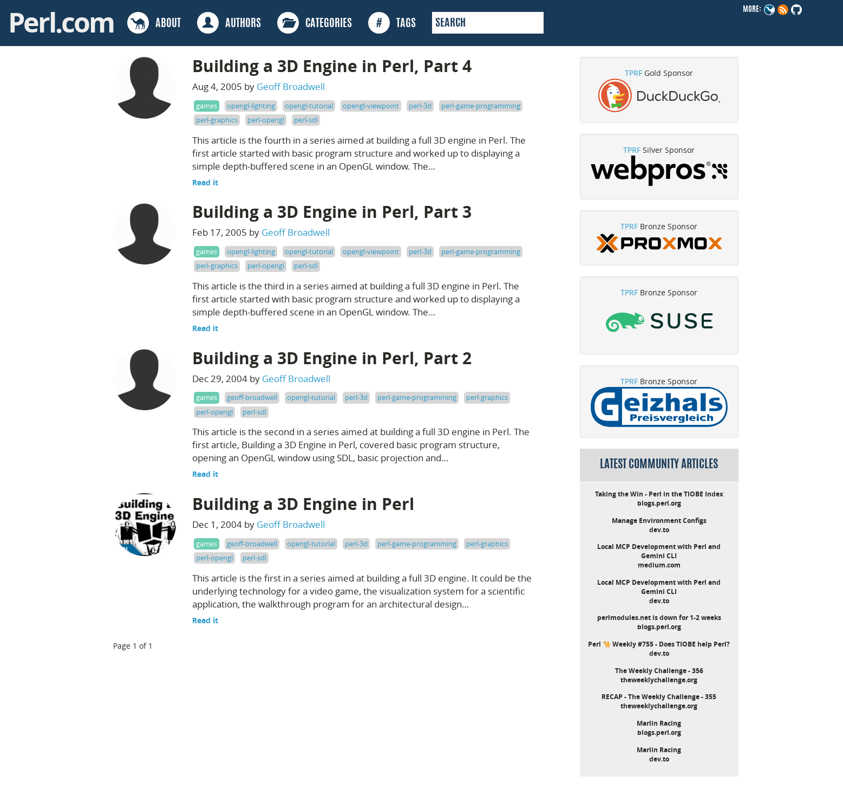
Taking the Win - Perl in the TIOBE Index (659, 494)
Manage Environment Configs (659, 520)
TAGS (392, 23)
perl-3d (420, 106)
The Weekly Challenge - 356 (659, 670)
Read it (205, 182)
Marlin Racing (659, 723)
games (206, 106)
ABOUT (154, 23)
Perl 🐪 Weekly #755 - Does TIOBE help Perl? (659, 644)
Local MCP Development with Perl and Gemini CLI (659, 551)
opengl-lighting (251, 106)
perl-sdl (306, 120)
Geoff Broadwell (291, 86)
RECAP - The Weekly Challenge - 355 (659, 696)
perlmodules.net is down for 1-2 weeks (659, 617)
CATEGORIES (314, 23)
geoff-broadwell (252, 397)
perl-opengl (265, 120)
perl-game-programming (480, 106)
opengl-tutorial (309, 106)
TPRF (633, 73)
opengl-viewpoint (371, 106)
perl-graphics (217, 120)
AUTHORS (229, 23)
